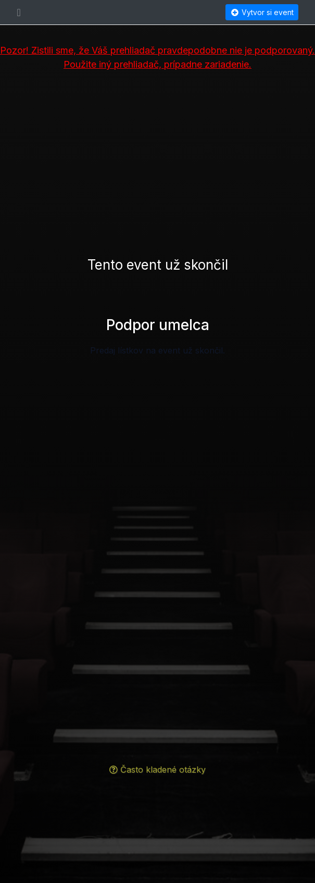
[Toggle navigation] (19, 12)
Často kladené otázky (157, 769)
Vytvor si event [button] (262, 12)
